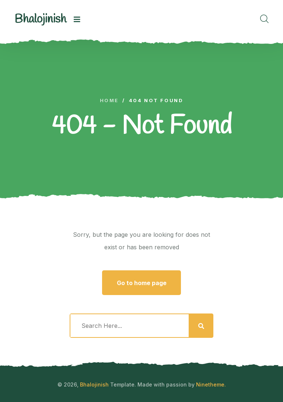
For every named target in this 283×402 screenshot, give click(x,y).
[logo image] (40, 19)
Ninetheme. (211, 384)
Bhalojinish (94, 384)
